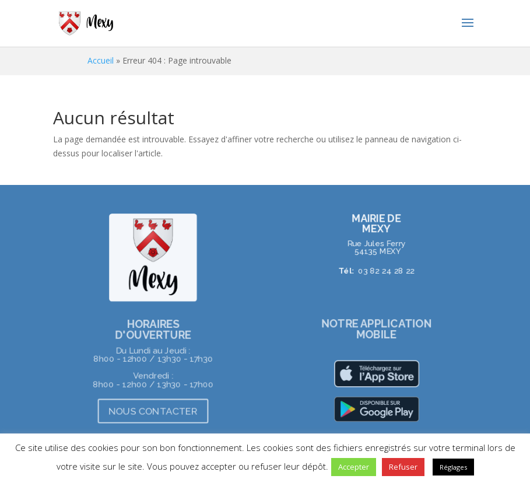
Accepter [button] (353, 466)
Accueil (100, 60)
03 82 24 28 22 (386, 270)
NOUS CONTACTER (153, 411)
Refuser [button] (403, 466)
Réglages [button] (453, 467)
